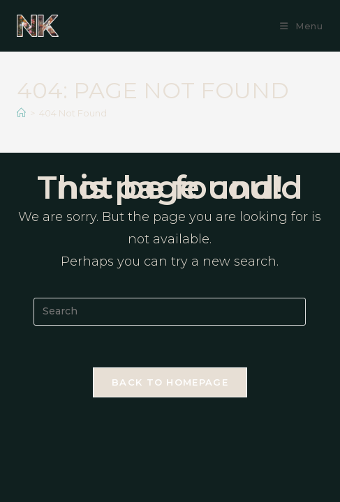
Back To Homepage (170, 382)
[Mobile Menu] (301, 25)
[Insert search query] (170, 312)
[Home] (21, 113)
